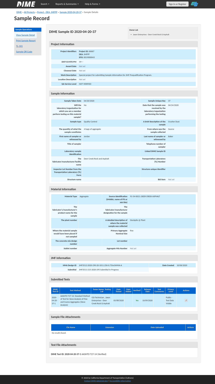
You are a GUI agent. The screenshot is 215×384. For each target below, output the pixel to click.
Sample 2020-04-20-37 (71, 12)
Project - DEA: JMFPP (47, 12)
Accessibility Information (120, 381)
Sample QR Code (24, 51)
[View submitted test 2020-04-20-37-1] (186, 301)
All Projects (29, 12)
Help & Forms (92, 4)
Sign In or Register (177, 4)
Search (45, 4)
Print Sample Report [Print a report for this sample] (26, 40)
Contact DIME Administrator (96, 381)
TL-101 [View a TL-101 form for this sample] (19, 46)
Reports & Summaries (67, 4)
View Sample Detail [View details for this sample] (25, 35)
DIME (19, 12)
